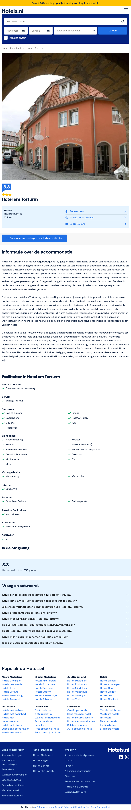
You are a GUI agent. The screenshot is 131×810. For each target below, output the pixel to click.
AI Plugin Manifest (81, 807)
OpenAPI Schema (63, 807)
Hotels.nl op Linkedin (76, 786)
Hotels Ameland (11, 699)
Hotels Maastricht (77, 680)
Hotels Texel (8, 688)
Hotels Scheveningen (46, 695)
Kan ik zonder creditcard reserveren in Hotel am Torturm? (36, 594)
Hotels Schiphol (43, 699)
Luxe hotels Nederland (47, 717)
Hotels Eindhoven (77, 684)
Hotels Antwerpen (110, 684)
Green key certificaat (13, 785)
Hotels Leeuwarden (12, 684)
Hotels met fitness (12, 725)
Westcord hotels (109, 714)
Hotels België (40, 760)
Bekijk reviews (75, 223)
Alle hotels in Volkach (80, 217)
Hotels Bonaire (41, 765)
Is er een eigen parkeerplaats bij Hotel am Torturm (32, 642)
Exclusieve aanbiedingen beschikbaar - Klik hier (34, 238)
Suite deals (8, 769)
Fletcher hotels (108, 721)
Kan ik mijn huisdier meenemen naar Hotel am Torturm (35, 636)
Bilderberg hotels (109, 728)
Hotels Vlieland (10, 691)
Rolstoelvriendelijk (77, 725)
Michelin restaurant (12, 795)
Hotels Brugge (108, 691)
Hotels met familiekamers (81, 721)
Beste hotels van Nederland (44, 723)
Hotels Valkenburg (77, 691)
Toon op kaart (76, 211)
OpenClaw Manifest (100, 807)
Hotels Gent (107, 688)
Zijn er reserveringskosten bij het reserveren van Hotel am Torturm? (42, 606)
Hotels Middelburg (77, 688)
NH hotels (105, 717)
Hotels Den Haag (44, 688)
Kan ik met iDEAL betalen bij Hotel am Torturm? (30, 618)
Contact (69, 760)
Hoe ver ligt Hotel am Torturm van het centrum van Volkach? (38, 624)
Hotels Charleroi (109, 699)
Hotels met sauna (12, 732)
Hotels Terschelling (12, 695)
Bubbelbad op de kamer (15, 728)
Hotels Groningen (11, 680)
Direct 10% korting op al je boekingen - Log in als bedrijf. (65, 3)
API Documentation (44, 807)
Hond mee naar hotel (79, 714)
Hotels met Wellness (13, 710)
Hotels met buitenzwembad (11, 719)
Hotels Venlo (74, 699)
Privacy (69, 765)
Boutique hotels (44, 710)
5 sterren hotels (44, 714)
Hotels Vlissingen (76, 695)
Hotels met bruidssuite (80, 717)
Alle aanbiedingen (12, 755)
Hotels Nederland (43, 755)
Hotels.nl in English (43, 771)
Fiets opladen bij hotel (47, 728)
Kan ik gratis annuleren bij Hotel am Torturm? (29, 612)
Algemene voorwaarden (78, 771)
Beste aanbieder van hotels (80, 781)
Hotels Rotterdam (45, 684)
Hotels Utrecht (43, 691)
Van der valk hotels (110, 710)
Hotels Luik (106, 695)
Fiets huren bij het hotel (48, 732)
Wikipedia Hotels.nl (75, 792)
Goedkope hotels (77, 710)
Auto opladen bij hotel (79, 728)
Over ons (70, 776)
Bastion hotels (108, 725)
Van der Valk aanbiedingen (9, 762)
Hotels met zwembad (14, 714)
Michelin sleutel (10, 790)
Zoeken (112, 30)
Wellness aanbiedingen (14, 774)
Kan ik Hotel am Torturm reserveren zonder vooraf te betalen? (39, 600)
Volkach (18, 48)
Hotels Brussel (108, 680)
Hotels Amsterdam (45, 680)
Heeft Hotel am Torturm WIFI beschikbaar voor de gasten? (37, 630)
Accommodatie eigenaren (79, 755)
